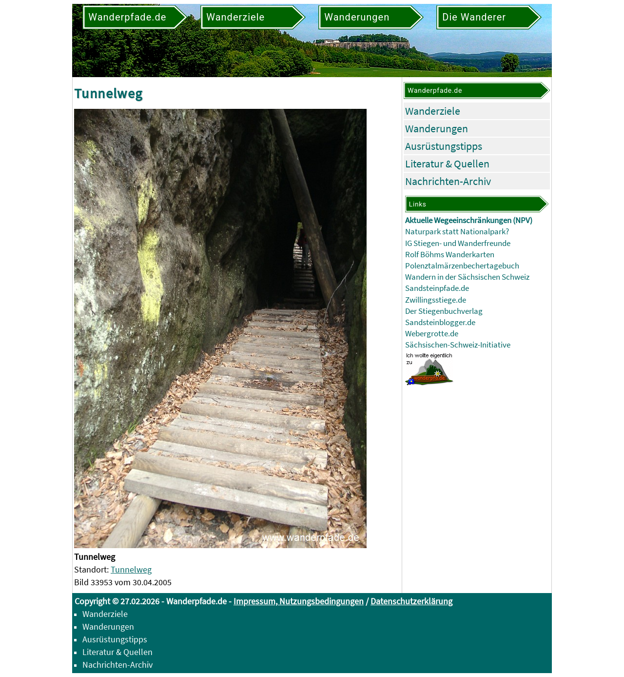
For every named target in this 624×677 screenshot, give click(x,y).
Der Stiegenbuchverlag (444, 311)
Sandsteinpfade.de (437, 288)
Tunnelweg (131, 569)
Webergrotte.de (431, 333)
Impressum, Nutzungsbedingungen (299, 601)
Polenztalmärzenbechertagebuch (462, 266)
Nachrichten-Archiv (448, 181)
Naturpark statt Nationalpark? (457, 231)
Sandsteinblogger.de (440, 322)
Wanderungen (436, 128)
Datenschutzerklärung (411, 601)
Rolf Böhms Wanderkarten (449, 254)
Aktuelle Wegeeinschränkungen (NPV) (468, 220)
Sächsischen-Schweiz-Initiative (457, 345)
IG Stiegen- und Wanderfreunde (457, 243)
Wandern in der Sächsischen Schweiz (467, 277)
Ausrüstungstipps (443, 146)
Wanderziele (432, 111)
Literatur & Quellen (447, 163)
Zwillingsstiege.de (435, 300)
